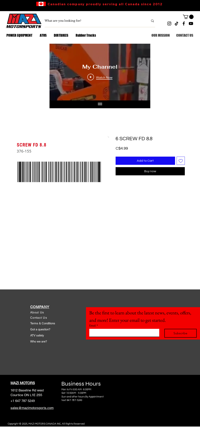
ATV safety (37, 335)
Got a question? (40, 329)
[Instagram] (169, 23)
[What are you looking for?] (94, 21)
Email (93, 325)
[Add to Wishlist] (181, 161)
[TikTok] (176, 23)
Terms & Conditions (42, 323)
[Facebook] (183, 23)
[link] (188, 17)
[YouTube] (191, 23)
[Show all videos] (100, 104)
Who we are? (38, 341)
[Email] (123, 333)
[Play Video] (99, 77)
